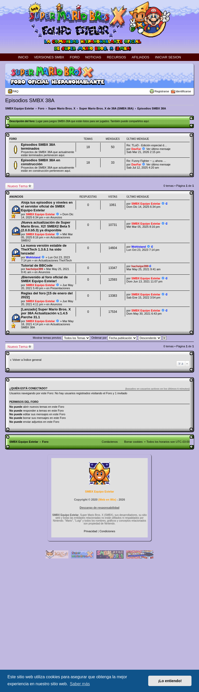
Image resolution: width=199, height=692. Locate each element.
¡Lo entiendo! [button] (170, 681)
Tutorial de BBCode (37, 265)
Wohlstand (33, 257)
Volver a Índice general (26, 359)
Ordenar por (114, 337)
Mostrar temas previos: (61, 337)
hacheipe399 (34, 269)
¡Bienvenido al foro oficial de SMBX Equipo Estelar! (44, 279)
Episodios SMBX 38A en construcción (40, 162)
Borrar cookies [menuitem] (133, 441)
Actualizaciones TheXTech (55, 260)
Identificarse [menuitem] (183, 91)
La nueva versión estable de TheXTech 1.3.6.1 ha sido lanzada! (44, 249)
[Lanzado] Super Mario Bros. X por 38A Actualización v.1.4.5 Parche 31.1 (46, 313)
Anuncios (56, 217)
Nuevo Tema (18, 186)
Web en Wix (107, 499)
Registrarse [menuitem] (161, 91)
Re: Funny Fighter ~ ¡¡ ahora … (146, 160)
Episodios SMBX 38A (29, 100)
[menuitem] (91, 531)
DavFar (136, 148)
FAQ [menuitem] (15, 91)
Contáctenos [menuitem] (110, 441)
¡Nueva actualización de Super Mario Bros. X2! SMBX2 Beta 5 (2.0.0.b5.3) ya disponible (45, 226)
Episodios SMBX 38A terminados (38, 146)
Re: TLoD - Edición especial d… (146, 145)
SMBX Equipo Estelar (40, 214)
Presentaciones (60, 288)
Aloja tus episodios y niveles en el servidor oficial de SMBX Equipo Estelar (47, 206)
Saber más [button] (80, 684)
